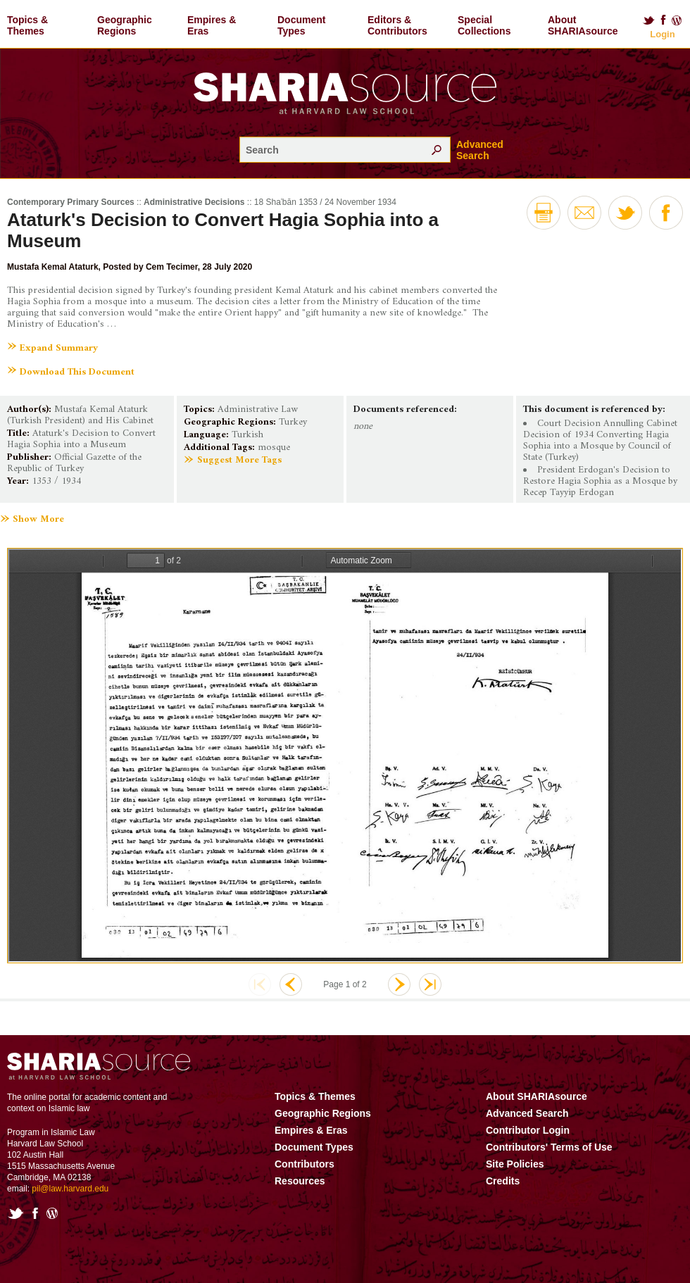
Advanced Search (479, 150)
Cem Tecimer (172, 267)
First (260, 984)
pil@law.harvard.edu (70, 1189)
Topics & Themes (27, 25)
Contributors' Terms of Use (549, 1147)
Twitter (648, 20)
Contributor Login (528, 1130)
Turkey (293, 422)
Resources (300, 1181)
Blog (677, 20)
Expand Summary (59, 348)
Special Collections (484, 25)
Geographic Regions (124, 25)
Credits (503, 1181)
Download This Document (77, 372)
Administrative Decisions (194, 202)
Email (584, 213)
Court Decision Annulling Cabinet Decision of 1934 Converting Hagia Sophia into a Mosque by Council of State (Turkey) (600, 440)
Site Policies (515, 1164)
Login (662, 34)
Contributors (304, 1164)
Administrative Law (258, 409)
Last (430, 984)
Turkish (247, 435)
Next (399, 984)
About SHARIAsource (583, 25)
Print (543, 213)
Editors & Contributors (397, 25)
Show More (38, 519)
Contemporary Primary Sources (70, 202)
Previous (291, 984)
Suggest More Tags (239, 460)
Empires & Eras (211, 25)
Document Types (301, 25)
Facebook (663, 20)
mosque (274, 447)
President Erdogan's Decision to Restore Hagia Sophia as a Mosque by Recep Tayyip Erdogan (600, 481)
